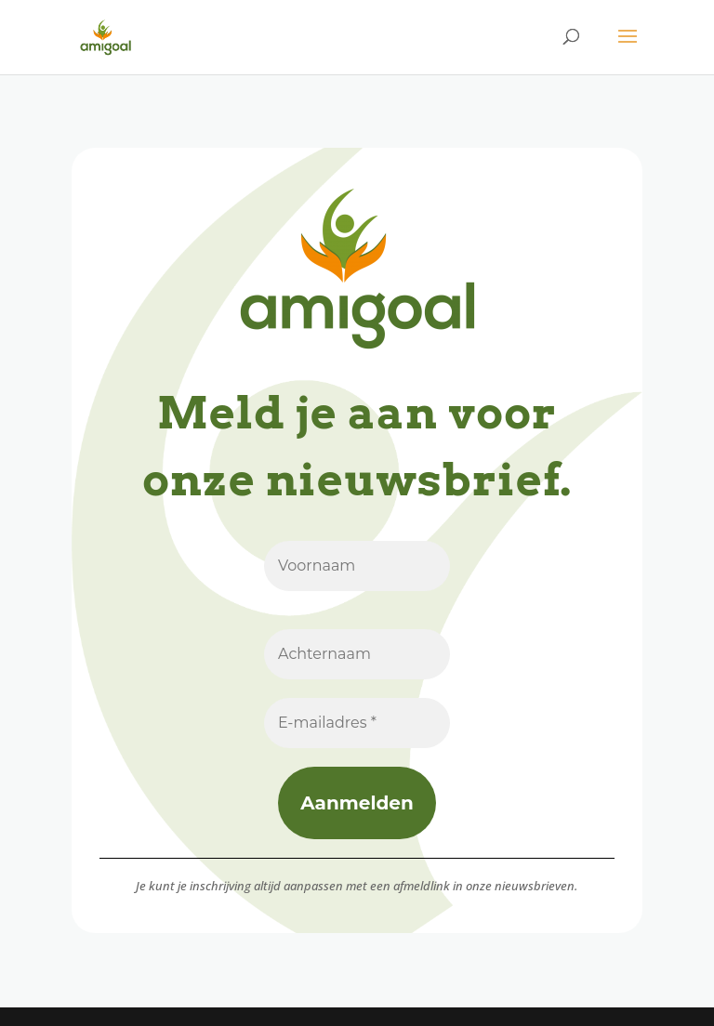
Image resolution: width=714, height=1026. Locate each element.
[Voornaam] (357, 566)
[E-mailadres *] (357, 723)
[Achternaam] (357, 654)
